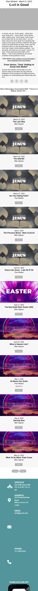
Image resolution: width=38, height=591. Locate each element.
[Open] (35, 5)
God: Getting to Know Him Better (23, 58)
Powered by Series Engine (19, 477)
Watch (19, 128)
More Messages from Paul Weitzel (19, 60)
